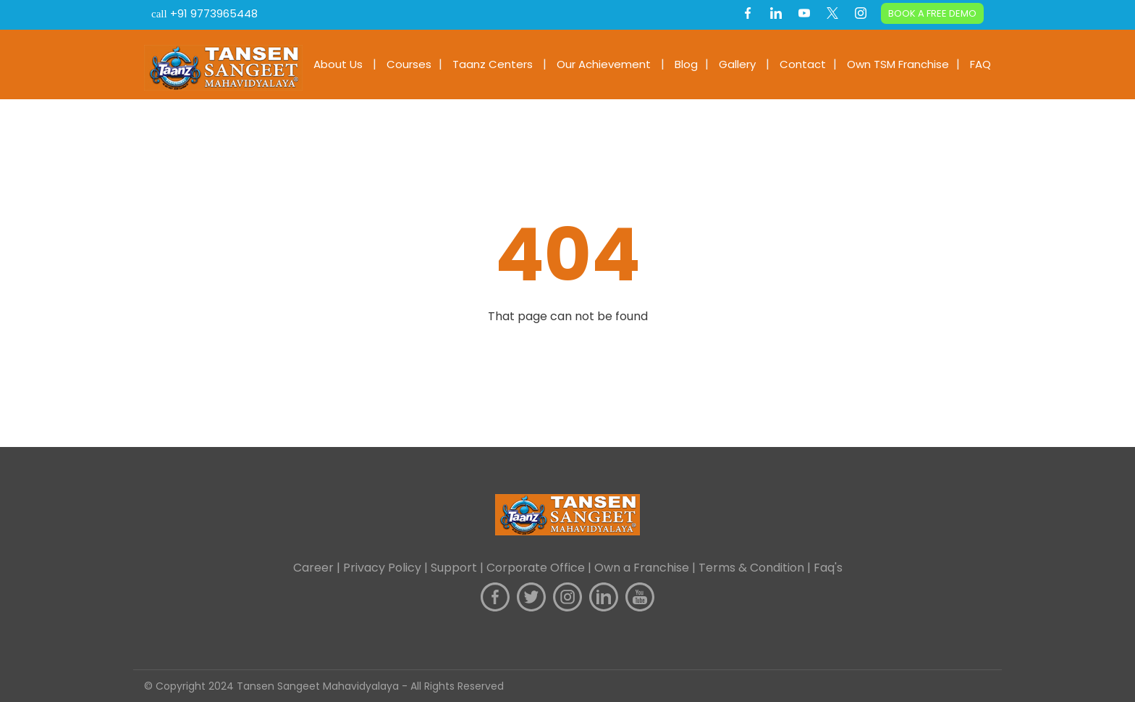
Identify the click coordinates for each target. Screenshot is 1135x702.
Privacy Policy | (387, 567)
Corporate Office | (540, 567)
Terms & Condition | (756, 567)
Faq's (828, 567)
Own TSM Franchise (898, 64)
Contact (803, 64)
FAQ (980, 64)
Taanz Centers (492, 64)
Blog (686, 64)
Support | (458, 567)
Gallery (737, 64)
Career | (318, 567)
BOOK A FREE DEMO (932, 13)
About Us (338, 64)
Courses (409, 64)
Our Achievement (604, 64)
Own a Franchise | (646, 567)
